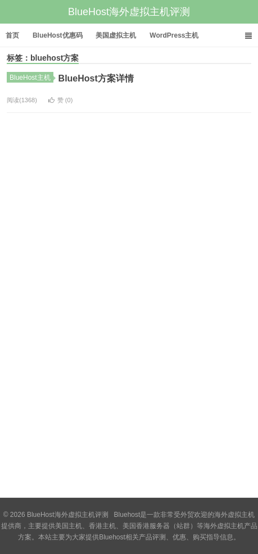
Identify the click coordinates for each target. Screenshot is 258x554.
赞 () (60, 100)
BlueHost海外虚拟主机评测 (129, 11)
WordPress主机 (174, 35)
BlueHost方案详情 (96, 78)
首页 (12, 35)
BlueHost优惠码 (58, 35)
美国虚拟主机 (116, 35)
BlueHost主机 (31, 77)
